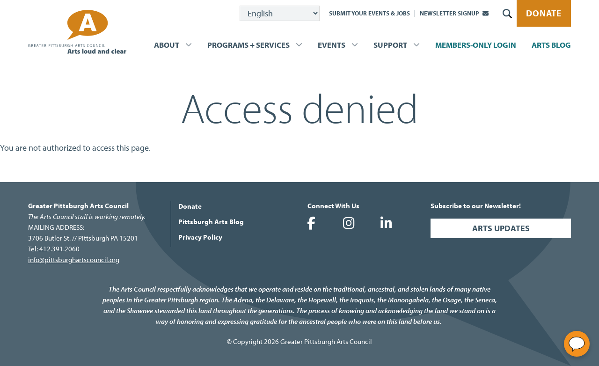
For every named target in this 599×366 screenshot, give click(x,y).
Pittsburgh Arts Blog (211, 221)
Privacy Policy (200, 237)
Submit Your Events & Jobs (369, 13)
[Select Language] (280, 13)
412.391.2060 (59, 248)
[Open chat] (577, 344)
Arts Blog (551, 45)
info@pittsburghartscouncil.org (73, 259)
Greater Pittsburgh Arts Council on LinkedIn (386, 223)
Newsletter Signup (449, 13)
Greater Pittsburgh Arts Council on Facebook (311, 223)
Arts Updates (501, 228)
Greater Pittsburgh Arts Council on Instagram (348, 223)
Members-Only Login (475, 45)
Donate (544, 13)
